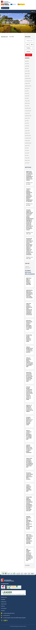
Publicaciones (3, 601)
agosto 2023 (27, 145)
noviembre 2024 (28, 110)
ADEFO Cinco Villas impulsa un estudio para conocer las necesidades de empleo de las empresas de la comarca (29, 176)
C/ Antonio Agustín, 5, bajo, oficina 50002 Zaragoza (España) (13, 617)
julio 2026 (27, 61)
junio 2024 (27, 123)
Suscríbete (27, 565)
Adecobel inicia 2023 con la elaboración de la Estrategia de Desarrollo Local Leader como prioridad (29, 294)
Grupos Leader (3, 603)
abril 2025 (27, 98)
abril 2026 (27, 68)
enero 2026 (27, 76)
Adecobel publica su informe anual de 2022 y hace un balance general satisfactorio (29, 449)
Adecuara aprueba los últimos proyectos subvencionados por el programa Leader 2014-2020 (29, 362)
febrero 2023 (27, 160)
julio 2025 (27, 90)
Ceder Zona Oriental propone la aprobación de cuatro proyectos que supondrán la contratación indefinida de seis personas (29, 309)
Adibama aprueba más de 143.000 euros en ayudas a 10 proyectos (29, 350)
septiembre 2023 (28, 143)
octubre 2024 (27, 113)
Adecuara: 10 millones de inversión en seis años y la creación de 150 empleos (29, 408)
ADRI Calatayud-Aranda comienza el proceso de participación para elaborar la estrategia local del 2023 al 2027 (29, 555)
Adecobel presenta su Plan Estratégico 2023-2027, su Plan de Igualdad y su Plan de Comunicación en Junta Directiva (29, 522)
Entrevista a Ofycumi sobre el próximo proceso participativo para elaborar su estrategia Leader (29, 325)
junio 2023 (27, 150)
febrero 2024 (27, 133)
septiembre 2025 (28, 85)
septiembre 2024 (28, 115)
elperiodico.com (4, 36)
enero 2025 (27, 105)
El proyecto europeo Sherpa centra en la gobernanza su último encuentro (29, 476)
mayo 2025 (27, 95)
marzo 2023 (27, 157)
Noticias (28, 167)
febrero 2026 (27, 73)
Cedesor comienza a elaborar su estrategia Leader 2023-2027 (29, 488)
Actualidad (3, 599)
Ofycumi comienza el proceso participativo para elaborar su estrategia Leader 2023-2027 (29, 435)
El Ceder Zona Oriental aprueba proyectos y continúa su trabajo (29, 338)
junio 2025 (27, 93)
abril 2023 (27, 155)
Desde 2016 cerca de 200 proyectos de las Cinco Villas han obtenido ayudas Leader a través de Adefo (29, 377)
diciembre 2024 (28, 108)
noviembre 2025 (28, 80)
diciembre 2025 (28, 78)
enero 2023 (27, 162)
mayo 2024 (27, 125)
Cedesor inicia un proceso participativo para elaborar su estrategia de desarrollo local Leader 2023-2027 (29, 463)
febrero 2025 (27, 103)
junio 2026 (27, 63)
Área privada (5, 7)
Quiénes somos (4, 597)
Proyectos (3, 606)
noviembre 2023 (28, 138)
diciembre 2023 (28, 135)
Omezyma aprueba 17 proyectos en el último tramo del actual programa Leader (29, 421)
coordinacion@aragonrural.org (7, 613)
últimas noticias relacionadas (29, 272)
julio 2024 (27, 120)
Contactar (3, 610)
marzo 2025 (27, 100)
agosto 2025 (27, 88)
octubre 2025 (27, 83)
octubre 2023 (27, 140)
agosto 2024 (27, 118)
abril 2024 (27, 128)
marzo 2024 (27, 130)
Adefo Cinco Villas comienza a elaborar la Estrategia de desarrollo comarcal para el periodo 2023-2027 (29, 539)
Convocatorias (3, 608)
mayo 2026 (27, 66)
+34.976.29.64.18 (5, 615)
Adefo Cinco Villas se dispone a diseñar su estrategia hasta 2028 (28, 281)
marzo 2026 (27, 71)
